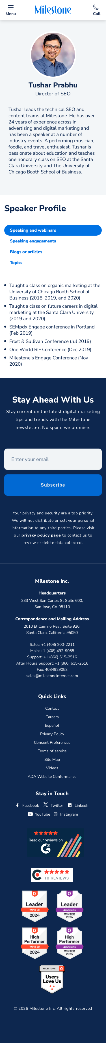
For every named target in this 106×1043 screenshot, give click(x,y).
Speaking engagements (33, 241)
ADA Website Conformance (52, 776)
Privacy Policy (52, 734)
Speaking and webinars (33, 230)
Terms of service (52, 751)
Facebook (27, 805)
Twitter (53, 805)
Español (52, 725)
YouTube (38, 814)
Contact (52, 708)
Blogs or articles (26, 252)
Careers (52, 717)
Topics (16, 262)
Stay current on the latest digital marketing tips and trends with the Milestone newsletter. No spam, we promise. (53, 421)
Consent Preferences (52, 742)
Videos (52, 768)
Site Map (52, 759)
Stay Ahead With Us (53, 401)
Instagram (65, 814)
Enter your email (4, 450)
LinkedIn (78, 805)
